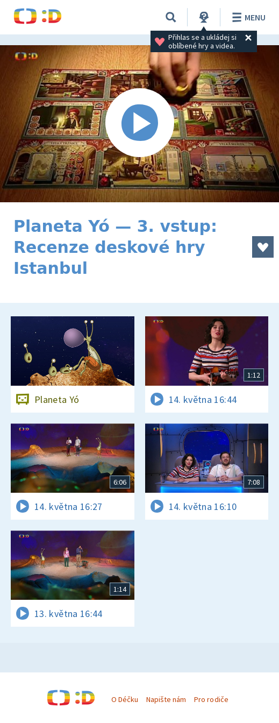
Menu (247, 17)
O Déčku (124, 699)
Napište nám (166, 699)
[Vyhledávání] (171, 17)
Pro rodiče (211, 699)
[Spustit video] (139, 123)
